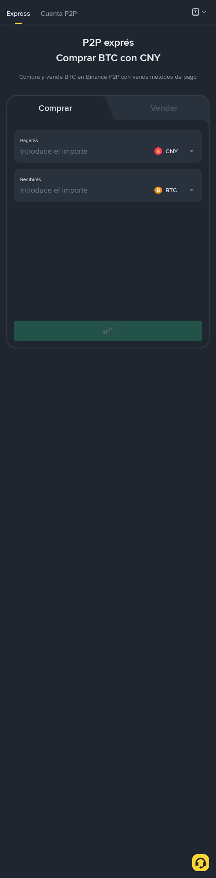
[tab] (18, 13)
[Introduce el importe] (85, 151)
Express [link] (18, 13)
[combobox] (175, 151)
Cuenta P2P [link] (59, 13)
